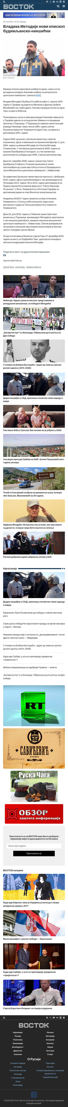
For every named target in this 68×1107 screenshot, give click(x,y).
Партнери (50, 1063)
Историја (18, 1067)
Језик (17, 1081)
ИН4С (38, 95)
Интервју (50, 1036)
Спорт (50, 1054)
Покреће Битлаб (50, 1077)
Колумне (50, 1040)
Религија (18, 1074)
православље (33, 267)
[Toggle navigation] (63, 6)
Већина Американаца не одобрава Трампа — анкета (30, 667)
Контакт (50, 1067)
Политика (17, 1040)
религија (20, 267)
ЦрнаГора (8, 267)
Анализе (18, 1054)
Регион (23, 22)
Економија (18, 1043)
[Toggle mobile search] (58, 6)
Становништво (18, 1078)
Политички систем (18, 1070)
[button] (64, 6)
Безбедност (17, 1047)
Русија (18, 1036)
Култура (50, 1051)
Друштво (17, 1051)
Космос (50, 1043)
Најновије (18, 1032)
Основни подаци (17, 1063)
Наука (50, 1047)
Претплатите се (34, 853)
